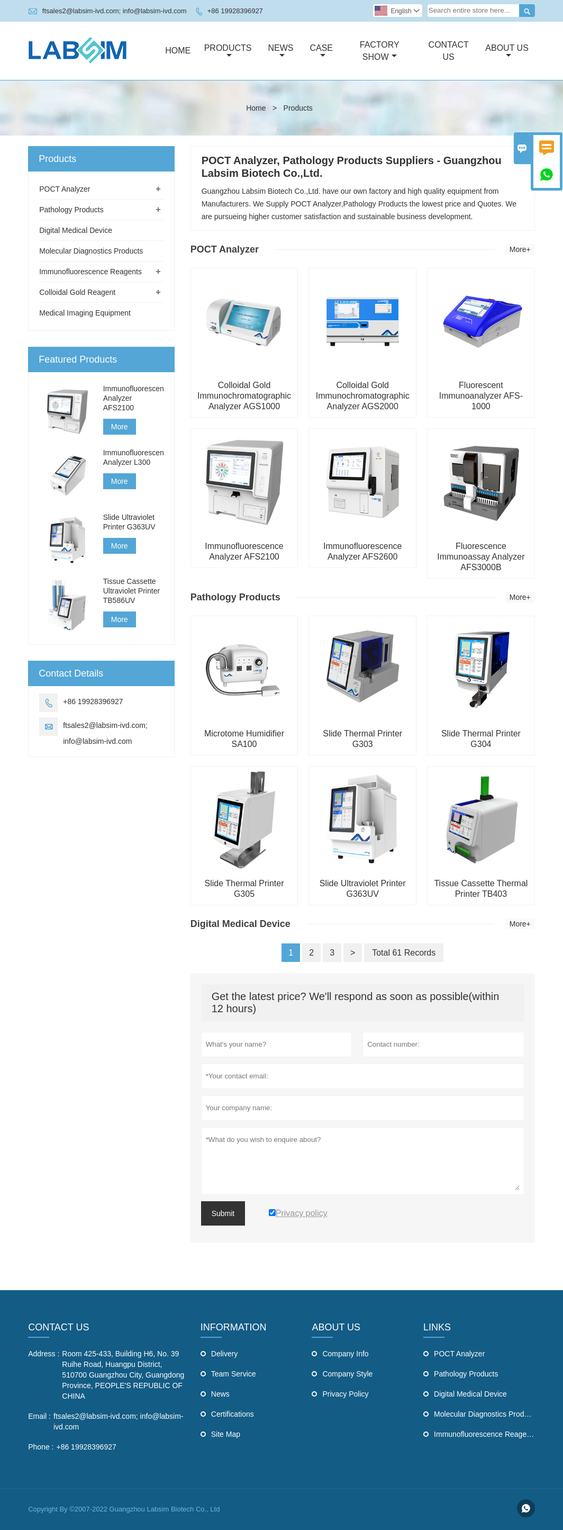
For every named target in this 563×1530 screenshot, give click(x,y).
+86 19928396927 (235, 11)
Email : (39, 1416)
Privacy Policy (345, 1394)
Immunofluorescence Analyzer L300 (133, 457)
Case (321, 51)
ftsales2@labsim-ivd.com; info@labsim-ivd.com (114, 11)
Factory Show (379, 50)
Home (177, 50)
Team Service (233, 1374)
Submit (223, 1213)
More (119, 426)
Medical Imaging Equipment (85, 313)
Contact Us (449, 50)
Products (228, 51)
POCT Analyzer (64, 189)
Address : (43, 1353)
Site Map (225, 1434)
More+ (520, 249)
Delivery (224, 1353)
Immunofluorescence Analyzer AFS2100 (133, 398)
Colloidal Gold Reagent (77, 292)
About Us (507, 51)
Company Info (345, 1353)
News (280, 51)
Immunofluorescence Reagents (90, 271)
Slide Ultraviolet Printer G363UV (129, 522)
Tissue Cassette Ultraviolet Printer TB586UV (131, 591)
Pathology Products (71, 209)
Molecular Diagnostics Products (91, 251)
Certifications (232, 1414)
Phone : (40, 1447)
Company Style (347, 1374)
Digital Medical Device (75, 230)
